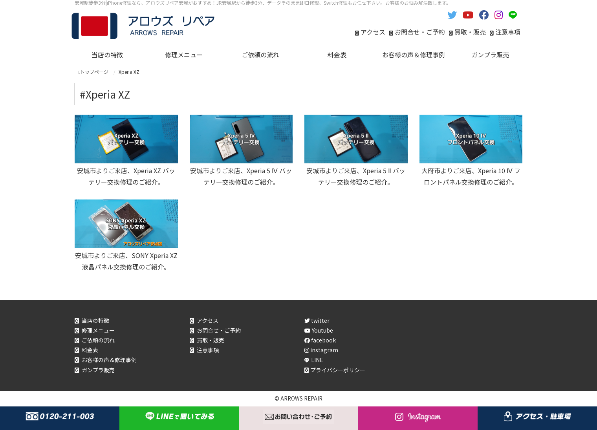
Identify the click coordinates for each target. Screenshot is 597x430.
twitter (317, 320)
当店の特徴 (95, 320)
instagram (321, 350)
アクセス (373, 32)
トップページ (93, 71)
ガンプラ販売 (98, 370)
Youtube (318, 330)
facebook (320, 340)
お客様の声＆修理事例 (109, 360)
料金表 (90, 350)
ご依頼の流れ (98, 340)
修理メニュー (98, 330)
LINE (317, 360)
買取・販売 (470, 32)
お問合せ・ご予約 (420, 32)
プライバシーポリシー (337, 370)
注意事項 (507, 32)
